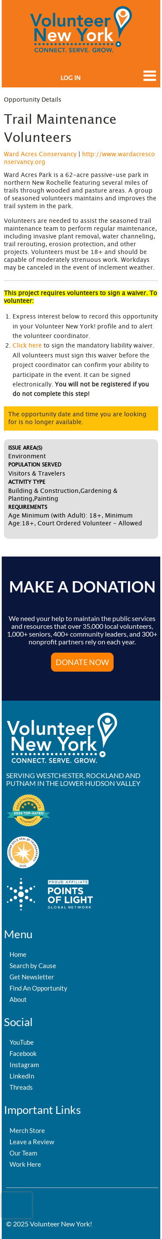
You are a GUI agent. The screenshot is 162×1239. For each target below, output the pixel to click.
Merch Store (27, 1130)
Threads (21, 1087)
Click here (27, 346)
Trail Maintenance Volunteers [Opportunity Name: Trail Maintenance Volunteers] (60, 129)
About (18, 999)
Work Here (25, 1164)
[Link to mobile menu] (147, 79)
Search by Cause (33, 965)
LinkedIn (22, 1076)
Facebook (23, 1053)
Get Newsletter (32, 977)
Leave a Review (32, 1142)
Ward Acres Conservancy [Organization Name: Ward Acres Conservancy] (40, 154)
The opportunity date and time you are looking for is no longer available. (77, 418)
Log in (70, 78)
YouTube (22, 1042)
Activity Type (26, 482)
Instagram (24, 1064)
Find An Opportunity (38, 988)
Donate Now (82, 662)
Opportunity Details (32, 100)
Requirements (27, 507)
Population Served (34, 464)
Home (18, 954)
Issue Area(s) (25, 448)
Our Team (23, 1153)
